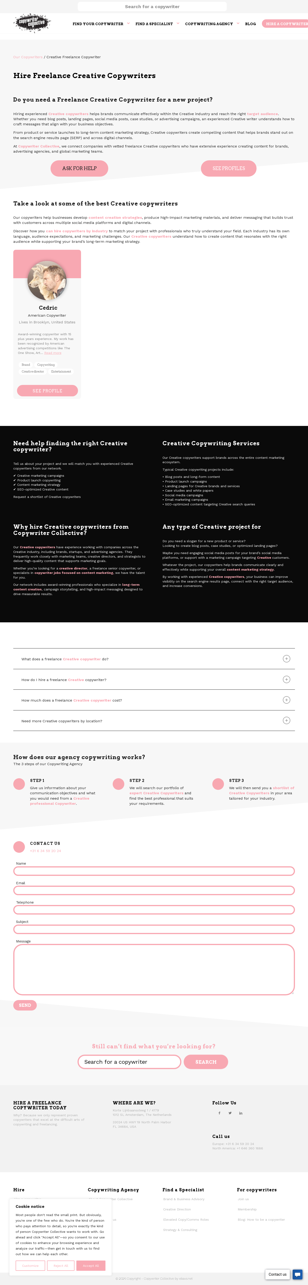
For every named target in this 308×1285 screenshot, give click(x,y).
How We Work (99, 1209)
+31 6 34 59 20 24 (45, 851)
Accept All (91, 1266)
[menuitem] (101, 23)
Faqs (92, 1250)
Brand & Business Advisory (183, 1199)
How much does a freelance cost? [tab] (155, 700)
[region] (60, 1237)
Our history (96, 1230)
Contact (94, 1240)
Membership (247, 1209)
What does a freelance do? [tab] (155, 658)
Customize (30, 1266)
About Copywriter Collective (110, 1199)
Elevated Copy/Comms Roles (186, 1219)
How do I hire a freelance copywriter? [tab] (155, 679)
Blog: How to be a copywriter (261, 1219)
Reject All (61, 1266)
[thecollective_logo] (32, 23)
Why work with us (102, 1219)
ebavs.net (186, 1278)
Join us (243, 1199)
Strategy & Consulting (180, 1230)
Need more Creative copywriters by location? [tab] (155, 720)
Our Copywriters (28, 57)
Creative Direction (177, 1209)
